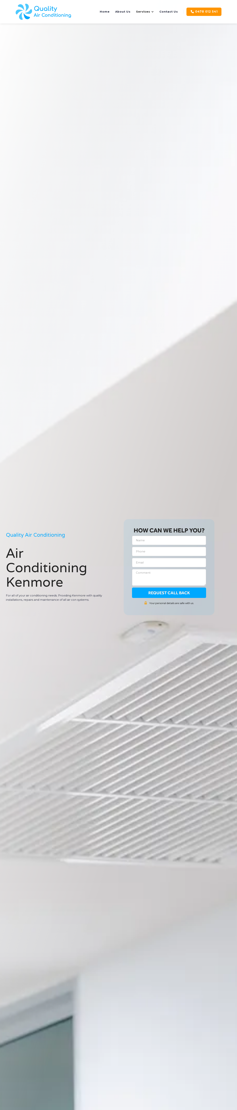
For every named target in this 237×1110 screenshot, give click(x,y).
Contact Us (168, 11)
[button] (145, 11)
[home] (43, 12)
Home (105, 11)
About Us (123, 11)
